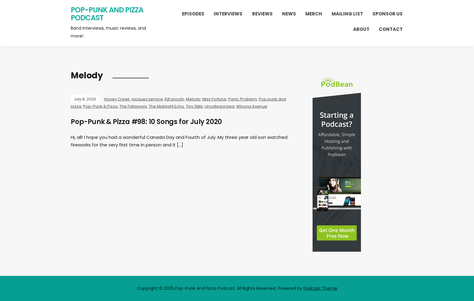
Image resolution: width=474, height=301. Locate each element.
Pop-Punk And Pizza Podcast (107, 14)
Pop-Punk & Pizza (100, 106)
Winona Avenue (251, 106)
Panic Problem (242, 99)
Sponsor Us (387, 14)
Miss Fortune (214, 99)
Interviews (228, 14)
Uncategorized (219, 106)
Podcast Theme (320, 288)
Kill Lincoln (174, 99)
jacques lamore (147, 99)
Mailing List (347, 14)
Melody (193, 99)
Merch (313, 14)
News (289, 14)
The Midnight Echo (166, 106)
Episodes (193, 14)
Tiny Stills (194, 106)
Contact (391, 29)
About (361, 29)
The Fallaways (133, 106)
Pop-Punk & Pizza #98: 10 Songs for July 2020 (146, 121)
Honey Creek (117, 99)
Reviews (262, 14)
